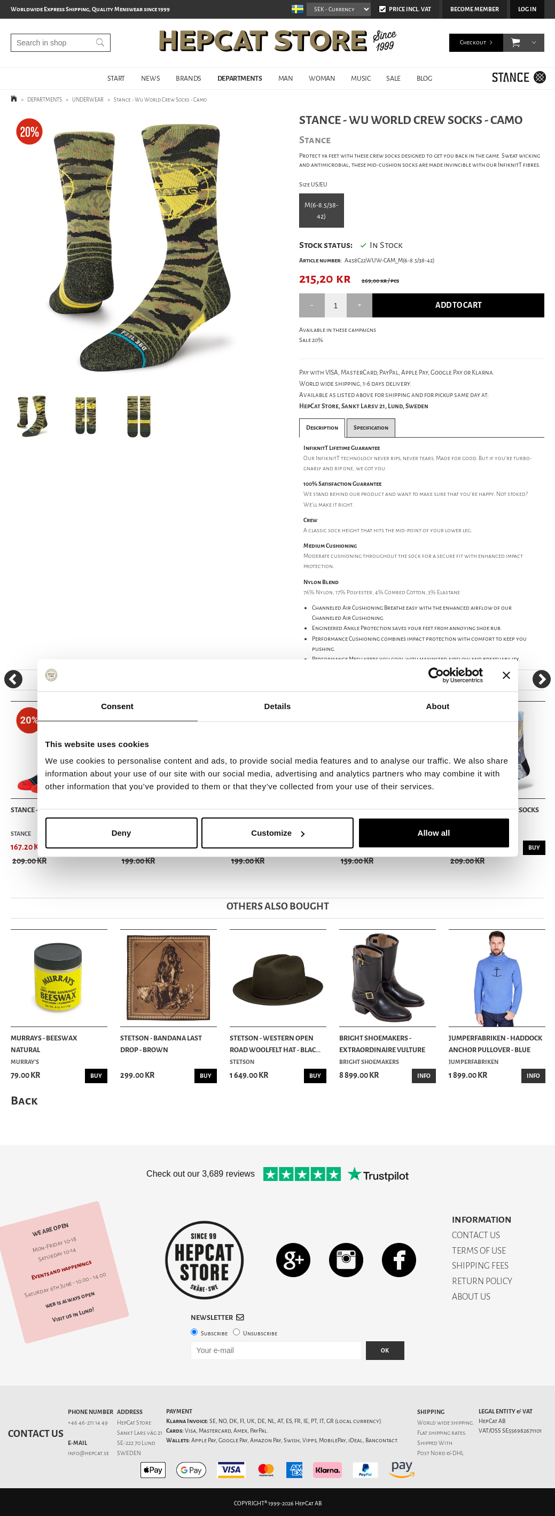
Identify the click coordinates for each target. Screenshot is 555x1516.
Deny (121, 832)
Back (24, 1100)
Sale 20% (311, 340)
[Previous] (13, 679)
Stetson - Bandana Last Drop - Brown (161, 1043)
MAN (285, 78)
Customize (277, 832)
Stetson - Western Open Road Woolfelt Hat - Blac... (275, 1043)
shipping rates (446, 1433)
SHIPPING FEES (480, 1265)
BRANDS (188, 78)
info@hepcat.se (88, 1453)
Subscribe (214, 1334)
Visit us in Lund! (73, 1314)
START (116, 78)
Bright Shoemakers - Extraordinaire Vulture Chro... (382, 1044)
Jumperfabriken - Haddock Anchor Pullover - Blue (495, 1043)
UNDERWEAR (88, 99)
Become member (474, 9)
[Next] (542, 679)
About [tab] (438, 705)
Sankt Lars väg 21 (139, 1433)
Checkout (473, 42)
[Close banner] (506, 675)
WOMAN (322, 78)
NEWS (150, 78)
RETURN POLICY (482, 1281)
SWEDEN (129, 1453)
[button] (515, 43)
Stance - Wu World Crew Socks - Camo (160, 99)
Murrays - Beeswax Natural (44, 1043)
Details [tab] (277, 705)
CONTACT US (476, 1235)
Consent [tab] (117, 705)
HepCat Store (134, 1423)
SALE (393, 78)
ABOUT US (471, 1296)
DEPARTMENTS (239, 78)
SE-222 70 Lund (136, 1443)
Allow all (434, 832)
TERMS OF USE (479, 1250)
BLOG (424, 78)
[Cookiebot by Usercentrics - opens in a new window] (436, 675)
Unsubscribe (260, 1334)
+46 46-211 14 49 (88, 1423)
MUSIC (360, 78)
